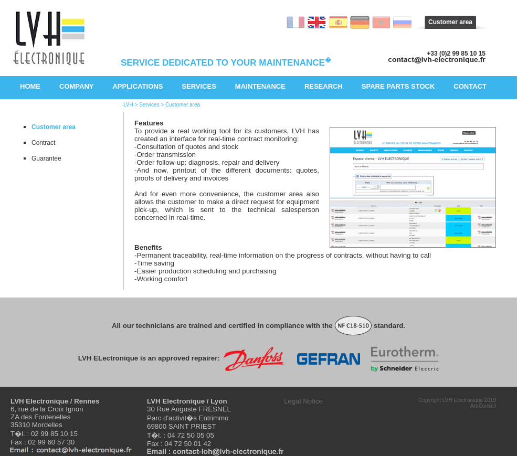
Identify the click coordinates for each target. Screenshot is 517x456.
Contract (43, 142)
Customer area (450, 22)
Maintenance (260, 86)
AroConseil (483, 406)
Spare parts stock (398, 86)
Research (323, 86)
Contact (470, 86)
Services (199, 86)
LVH (128, 105)
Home (30, 86)
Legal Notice (303, 401)
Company (76, 86)
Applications (137, 86)
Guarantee (46, 158)
